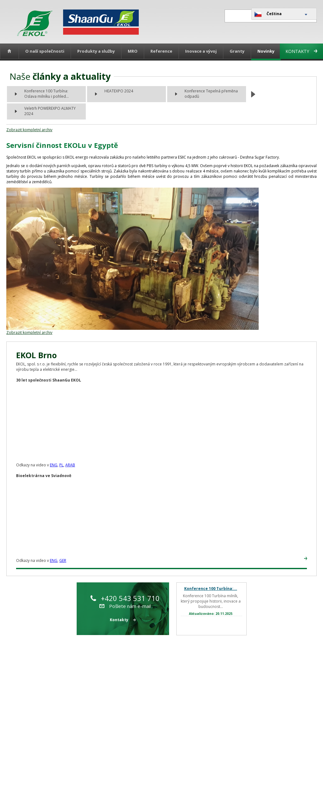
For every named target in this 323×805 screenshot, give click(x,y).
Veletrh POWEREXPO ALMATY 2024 (50, 111)
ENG (53, 465)
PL (61, 465)
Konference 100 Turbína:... (210, 588)
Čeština (268, 14)
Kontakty (301, 51)
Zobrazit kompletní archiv (29, 129)
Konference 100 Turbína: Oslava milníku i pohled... (46, 93)
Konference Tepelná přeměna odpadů (211, 93)
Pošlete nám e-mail (125, 606)
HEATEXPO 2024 (118, 91)
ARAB (70, 465)
